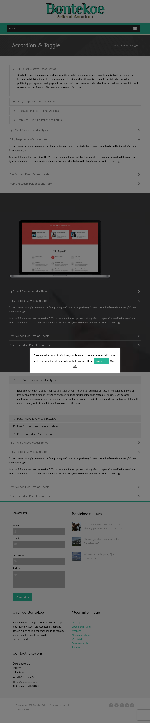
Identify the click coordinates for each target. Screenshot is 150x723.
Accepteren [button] (101, 361)
